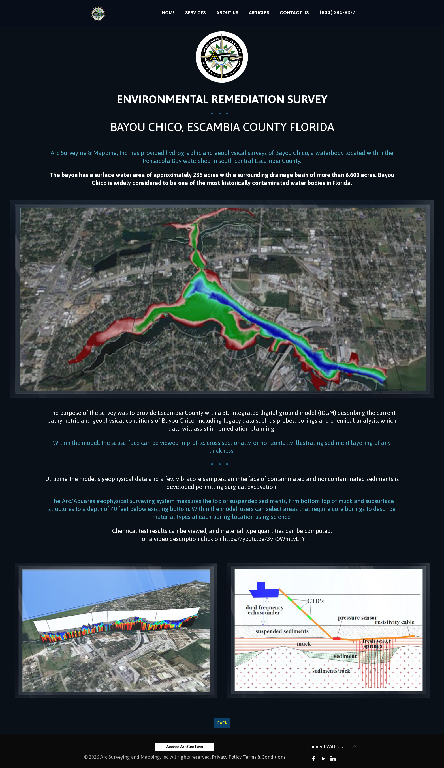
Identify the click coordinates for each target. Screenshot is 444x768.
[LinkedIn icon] (333, 758)
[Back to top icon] (354, 746)
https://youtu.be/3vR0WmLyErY (264, 538)
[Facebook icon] (314, 758)
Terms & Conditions (264, 757)
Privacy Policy (227, 757)
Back (222, 723)
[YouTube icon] (323, 758)
